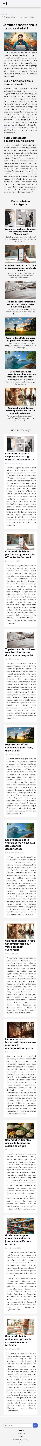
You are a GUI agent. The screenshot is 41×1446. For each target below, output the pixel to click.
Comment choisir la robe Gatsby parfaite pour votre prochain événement (20, 410)
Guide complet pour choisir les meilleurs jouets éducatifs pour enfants (18, 1240)
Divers (12, 14)
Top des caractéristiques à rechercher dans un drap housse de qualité (20, 304)
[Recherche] (17, 1425)
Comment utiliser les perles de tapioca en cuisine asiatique (18, 1142)
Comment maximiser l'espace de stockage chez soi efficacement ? (20, 231)
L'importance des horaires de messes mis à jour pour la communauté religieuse (20, 1044)
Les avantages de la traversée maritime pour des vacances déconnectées (20, 374)
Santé (20, 1436)
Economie (20, 1430)
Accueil (4, 14)
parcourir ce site (10, 127)
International (20, 1433)
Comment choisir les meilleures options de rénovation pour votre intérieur (18, 1341)
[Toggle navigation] (4, 3)
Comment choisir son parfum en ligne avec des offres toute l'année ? (20, 268)
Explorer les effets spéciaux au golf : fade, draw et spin (20, 339)
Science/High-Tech (20, 1440)
